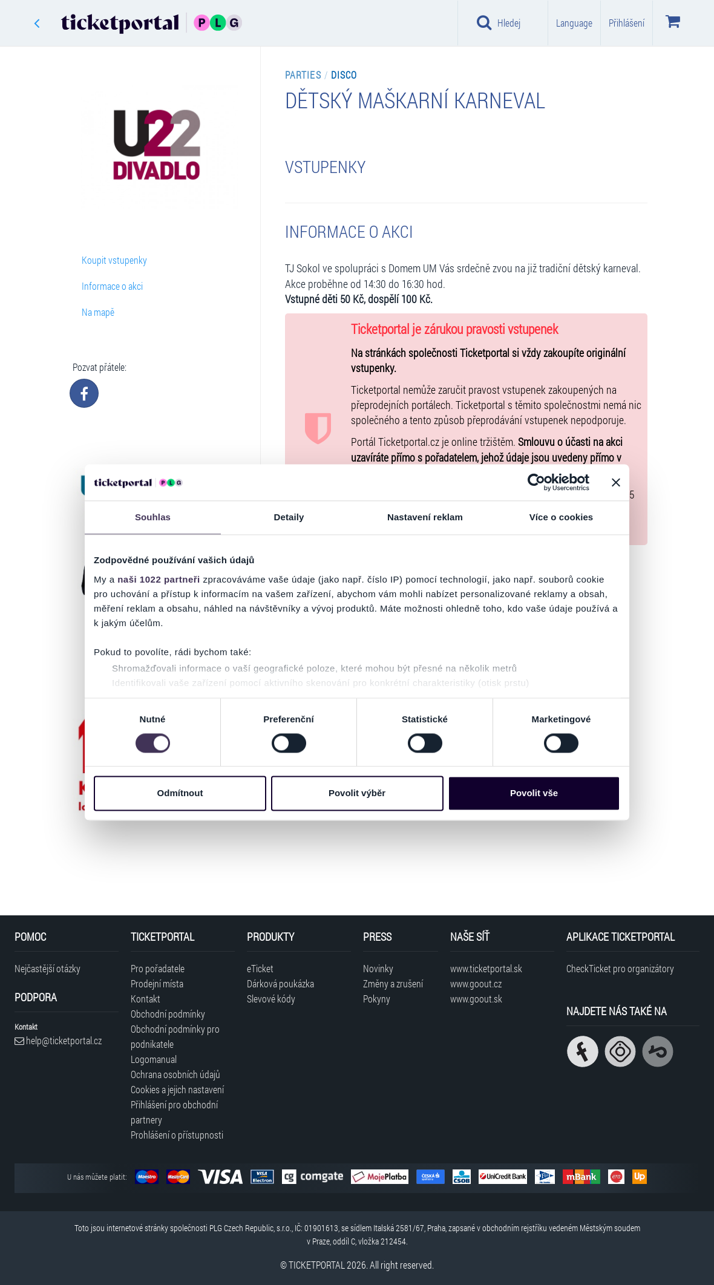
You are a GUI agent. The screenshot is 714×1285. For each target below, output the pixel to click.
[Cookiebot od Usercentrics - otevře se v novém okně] (536, 482)
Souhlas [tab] (153, 517)
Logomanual (154, 1059)
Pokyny (376, 998)
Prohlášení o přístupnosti (177, 1134)
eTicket (260, 968)
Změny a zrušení (393, 983)
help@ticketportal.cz (58, 1040)
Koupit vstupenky (114, 259)
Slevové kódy (271, 998)
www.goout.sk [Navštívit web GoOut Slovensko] (476, 998)
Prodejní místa (157, 983)
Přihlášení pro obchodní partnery (174, 1112)
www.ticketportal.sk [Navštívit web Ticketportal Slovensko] (486, 968)
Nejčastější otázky (47, 968)
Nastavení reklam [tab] (425, 517)
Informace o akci (112, 286)
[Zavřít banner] (616, 482)
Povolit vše (534, 793)
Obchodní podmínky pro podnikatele (175, 1036)
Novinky (378, 968)
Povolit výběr (357, 793)
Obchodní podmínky (168, 1013)
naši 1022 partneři (158, 579)
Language (574, 22)
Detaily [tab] (289, 517)
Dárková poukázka (280, 983)
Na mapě (98, 312)
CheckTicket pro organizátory (620, 968)
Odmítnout (180, 793)
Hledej (498, 22)
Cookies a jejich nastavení (177, 1089)
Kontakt (145, 998)
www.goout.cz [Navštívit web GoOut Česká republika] (476, 983)
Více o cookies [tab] (561, 517)
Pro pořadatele (158, 968)
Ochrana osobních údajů (175, 1074)
